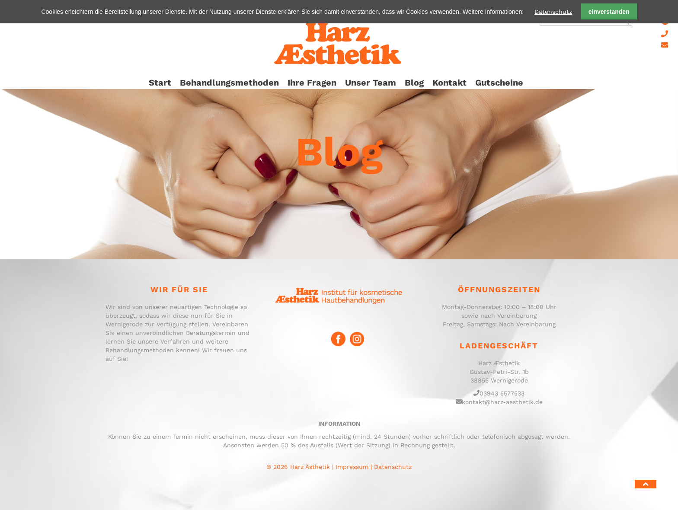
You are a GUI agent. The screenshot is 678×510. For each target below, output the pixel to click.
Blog (414, 82)
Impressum (352, 466)
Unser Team (370, 82)
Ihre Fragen (312, 82)
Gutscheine (499, 82)
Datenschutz (553, 11)
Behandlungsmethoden (229, 82)
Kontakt (449, 82)
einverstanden (609, 11)
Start (160, 82)
